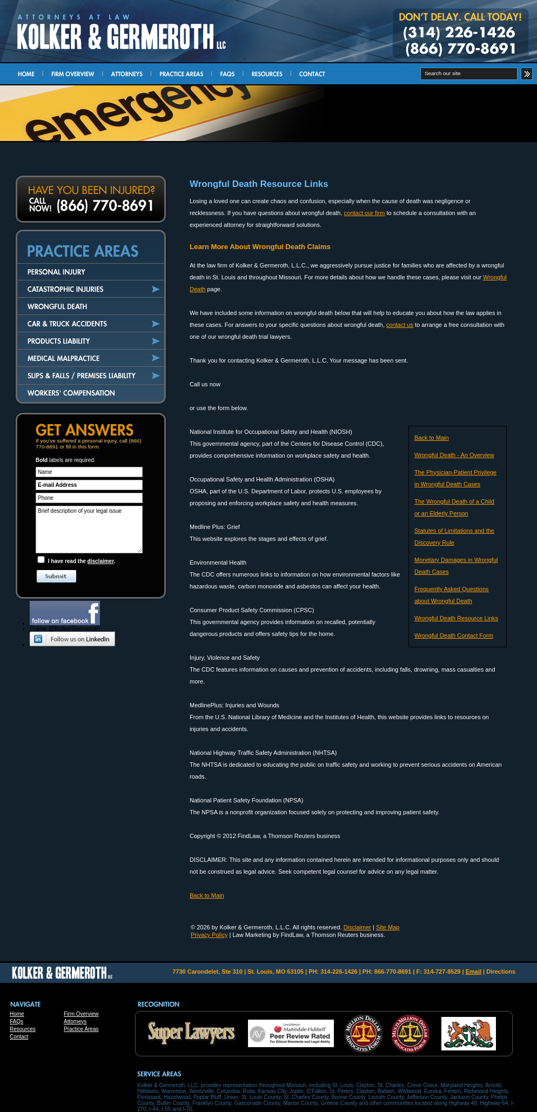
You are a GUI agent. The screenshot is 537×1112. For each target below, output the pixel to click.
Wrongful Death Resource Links (456, 618)
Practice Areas (81, 1029)
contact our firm (364, 213)
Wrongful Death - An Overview (454, 455)
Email (473, 971)
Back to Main (431, 437)
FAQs (16, 1021)
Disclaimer (357, 927)
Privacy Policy (209, 935)
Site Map (387, 927)
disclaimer (101, 561)
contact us (399, 324)
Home (17, 1014)
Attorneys (75, 1021)
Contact (19, 1037)
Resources (23, 1029)
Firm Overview (81, 1014)
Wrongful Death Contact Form (453, 635)
